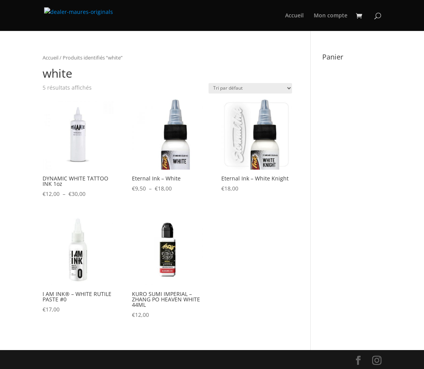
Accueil (294, 16)
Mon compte (330, 16)
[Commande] (250, 88)
